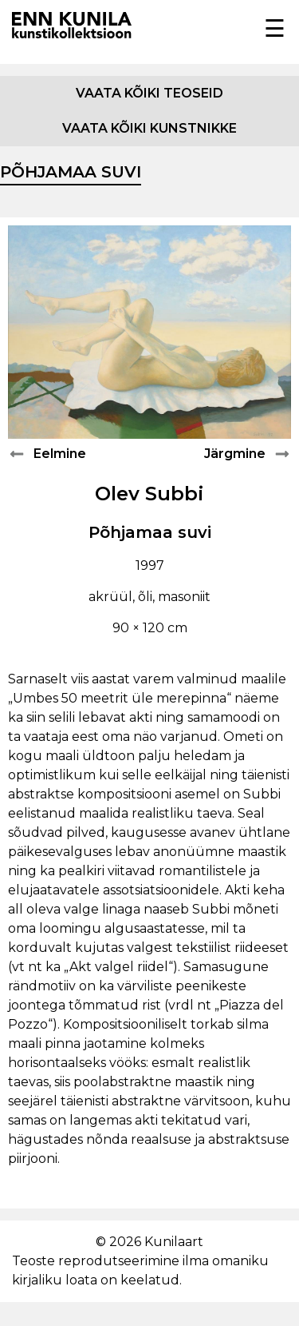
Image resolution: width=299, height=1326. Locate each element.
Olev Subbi (149, 493)
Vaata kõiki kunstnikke (149, 128)
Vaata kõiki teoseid (149, 93)
